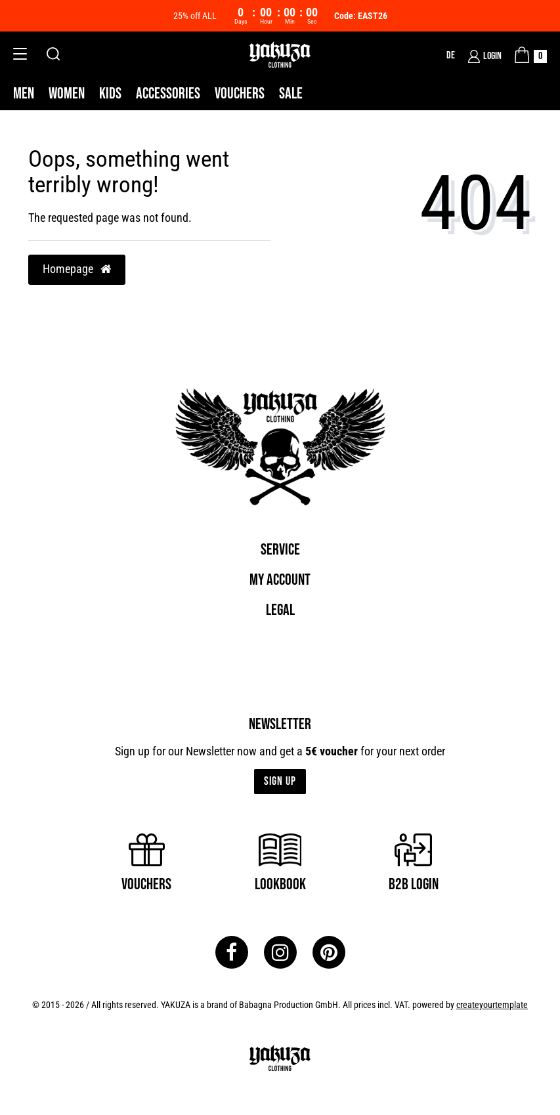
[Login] (485, 56)
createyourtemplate (492, 1004)
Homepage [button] (77, 269)
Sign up (280, 781)
